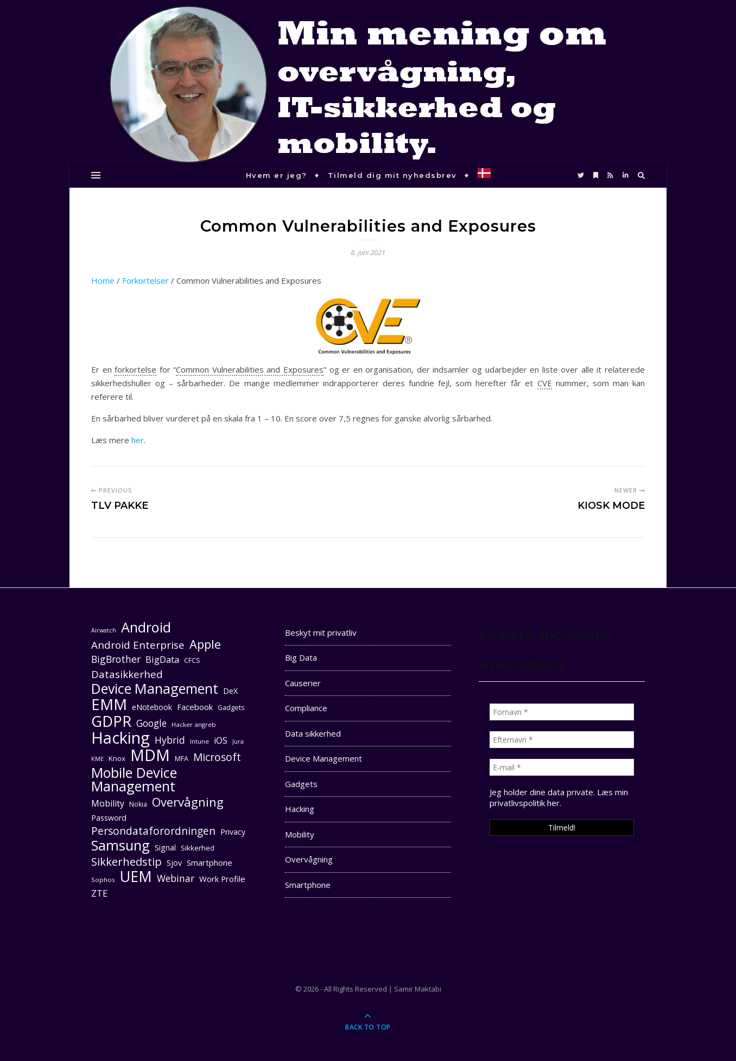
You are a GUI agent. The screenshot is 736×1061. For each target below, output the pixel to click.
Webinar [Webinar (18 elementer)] (175, 878)
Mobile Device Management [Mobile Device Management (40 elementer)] (134, 779)
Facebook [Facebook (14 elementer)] (195, 706)
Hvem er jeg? (276, 175)
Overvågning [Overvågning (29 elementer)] (188, 802)
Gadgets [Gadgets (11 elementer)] (231, 707)
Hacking (299, 808)
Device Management (323, 758)
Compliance (306, 707)
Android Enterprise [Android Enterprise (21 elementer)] (138, 644)
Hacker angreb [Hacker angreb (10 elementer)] (194, 724)
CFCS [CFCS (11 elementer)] (192, 660)
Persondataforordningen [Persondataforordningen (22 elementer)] (153, 831)
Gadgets (301, 783)
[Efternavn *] (562, 739)
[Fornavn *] (562, 712)
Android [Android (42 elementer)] (146, 627)
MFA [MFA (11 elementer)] (181, 758)
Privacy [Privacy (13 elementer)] (232, 832)
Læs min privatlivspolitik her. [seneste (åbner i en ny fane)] (559, 797)
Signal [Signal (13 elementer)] (165, 847)
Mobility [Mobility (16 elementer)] (107, 803)
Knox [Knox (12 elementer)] (117, 758)
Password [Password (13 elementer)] (108, 818)
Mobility (299, 834)
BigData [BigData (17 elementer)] (162, 659)
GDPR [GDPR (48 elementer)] (111, 721)
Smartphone (308, 884)
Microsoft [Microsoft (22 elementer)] (217, 757)
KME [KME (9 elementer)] (97, 759)
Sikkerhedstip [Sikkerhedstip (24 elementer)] (126, 861)
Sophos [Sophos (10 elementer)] (103, 879)
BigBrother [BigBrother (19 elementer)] (116, 659)
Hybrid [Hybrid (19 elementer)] (170, 739)
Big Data (301, 657)
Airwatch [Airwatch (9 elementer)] (103, 630)
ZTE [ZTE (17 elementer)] (99, 893)
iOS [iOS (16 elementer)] (220, 740)
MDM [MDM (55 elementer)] (150, 755)
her (137, 439)
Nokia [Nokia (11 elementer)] (138, 804)
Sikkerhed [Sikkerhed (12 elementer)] (197, 848)
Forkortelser (145, 280)
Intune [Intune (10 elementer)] (199, 741)
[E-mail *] (562, 767)
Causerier (303, 682)
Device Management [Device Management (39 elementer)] (154, 688)
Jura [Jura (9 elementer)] (238, 741)
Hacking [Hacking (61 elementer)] (120, 738)
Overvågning (309, 859)
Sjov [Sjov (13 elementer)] (174, 863)
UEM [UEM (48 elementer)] (136, 876)
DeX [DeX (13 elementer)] (230, 691)
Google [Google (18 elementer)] (151, 723)
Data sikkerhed (313, 733)
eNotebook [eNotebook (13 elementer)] (152, 707)
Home (103, 280)
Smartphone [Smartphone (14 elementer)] (209, 862)
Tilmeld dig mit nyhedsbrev (392, 175)
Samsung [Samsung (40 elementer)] (120, 845)
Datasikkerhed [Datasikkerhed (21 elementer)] (127, 674)
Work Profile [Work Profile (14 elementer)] (222, 878)
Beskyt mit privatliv (321, 632)
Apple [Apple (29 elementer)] (205, 644)
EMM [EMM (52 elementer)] (109, 704)
